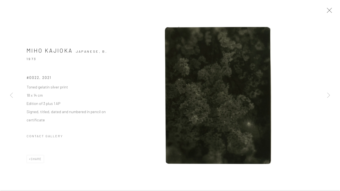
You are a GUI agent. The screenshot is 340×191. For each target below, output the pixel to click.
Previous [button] (11, 95)
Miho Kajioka (50, 53)
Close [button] (332, 12)
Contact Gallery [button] (45, 138)
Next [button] (328, 95)
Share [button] (36, 161)
